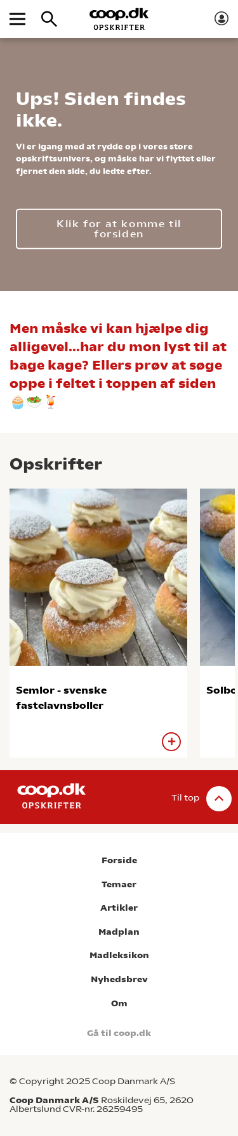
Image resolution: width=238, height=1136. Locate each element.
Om (119, 1003)
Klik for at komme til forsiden (119, 228)
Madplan (119, 932)
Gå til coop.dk (119, 1033)
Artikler (119, 907)
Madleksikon (119, 955)
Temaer (119, 884)
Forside (119, 860)
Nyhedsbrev (119, 979)
